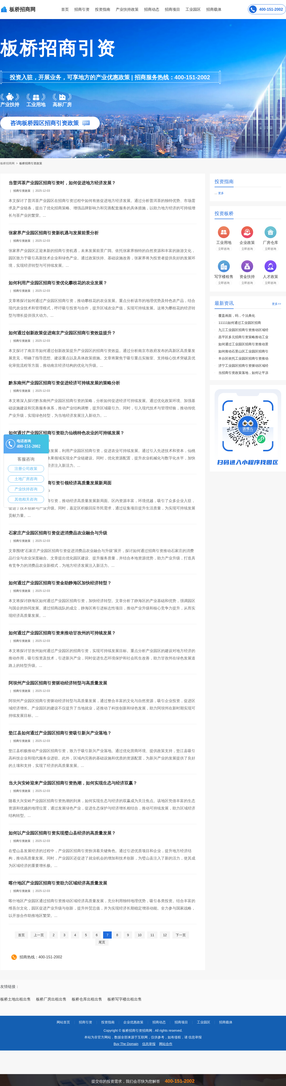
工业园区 (193, 9)
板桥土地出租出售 (15, 999)
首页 (65, 9)
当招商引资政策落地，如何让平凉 (243, 373)
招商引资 (82, 9)
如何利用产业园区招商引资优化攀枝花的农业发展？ (58, 283)
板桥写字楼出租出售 (124, 999)
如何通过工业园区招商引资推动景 (243, 344)
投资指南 (102, 9)
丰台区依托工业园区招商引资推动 (243, 358)
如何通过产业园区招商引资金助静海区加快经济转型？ (60, 583)
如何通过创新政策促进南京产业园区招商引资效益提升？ (62, 333)
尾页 (102, 942)
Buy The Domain (126, 1044)
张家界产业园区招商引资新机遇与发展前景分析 (54, 233)
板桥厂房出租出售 (51, 999)
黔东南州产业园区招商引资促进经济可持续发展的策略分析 (64, 383)
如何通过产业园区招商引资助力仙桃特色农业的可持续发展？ (66, 433)
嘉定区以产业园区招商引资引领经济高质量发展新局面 (60, 483)
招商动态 (151, 9)
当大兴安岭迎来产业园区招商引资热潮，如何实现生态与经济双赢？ (73, 783)
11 (152, 935)
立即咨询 (224, 249)
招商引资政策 (21, 190)
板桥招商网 (7, 163)
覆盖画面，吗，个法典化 (236, 315)
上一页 (39, 935)
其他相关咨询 (26, 499)
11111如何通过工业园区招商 (239, 323)
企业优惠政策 (133, 1022)
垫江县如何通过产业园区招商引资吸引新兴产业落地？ (60, 733)
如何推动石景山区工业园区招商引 (243, 351)
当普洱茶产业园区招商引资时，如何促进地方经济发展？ (62, 183)
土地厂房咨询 (26, 479)
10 (140, 935)
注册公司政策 (26, 469)
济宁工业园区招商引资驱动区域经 (243, 365)
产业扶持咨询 (26, 489)
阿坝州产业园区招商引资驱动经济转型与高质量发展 (58, 683)
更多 (221, 193)
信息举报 (149, 1044)
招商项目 (172, 9)
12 (165, 935)
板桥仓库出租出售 (87, 999)
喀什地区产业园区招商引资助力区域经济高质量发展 (58, 883)
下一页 (181, 935)
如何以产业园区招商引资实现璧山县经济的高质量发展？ (62, 833)
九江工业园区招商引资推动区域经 (243, 330)
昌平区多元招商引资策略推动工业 (243, 337)
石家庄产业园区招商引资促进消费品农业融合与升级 (58, 533)
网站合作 (165, 1044)
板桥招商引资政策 (30, 163)
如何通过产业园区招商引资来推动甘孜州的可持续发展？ (62, 633)
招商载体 (225, 1022)
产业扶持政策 (127, 9)
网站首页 (63, 1022)
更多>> (276, 304)
